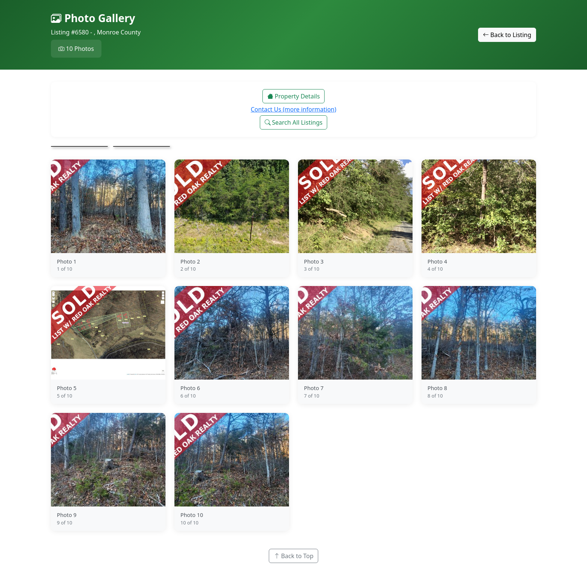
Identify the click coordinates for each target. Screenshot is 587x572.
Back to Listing (507, 35)
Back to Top (294, 556)
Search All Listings (294, 122)
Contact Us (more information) (294, 109)
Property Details (293, 96)
